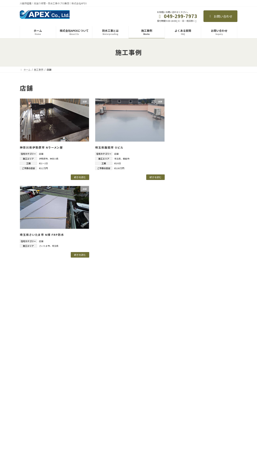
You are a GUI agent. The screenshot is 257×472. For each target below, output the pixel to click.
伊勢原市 (43, 158)
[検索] (227, 87)
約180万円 (119, 168)
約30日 (117, 163)
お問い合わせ (220, 16)
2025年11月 (187, 357)
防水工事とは (104, 423)
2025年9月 (186, 365)
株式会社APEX (37, 428)
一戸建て (185, 139)
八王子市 (188, 288)
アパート (185, 108)
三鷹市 (187, 272)
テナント (185, 115)
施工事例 (101, 430)
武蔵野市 (188, 296)
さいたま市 (44, 245)
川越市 (187, 224)
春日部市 (188, 240)
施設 (182, 163)
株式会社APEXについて (109, 416)
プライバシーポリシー (183, 416)
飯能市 (126, 158)
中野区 (187, 280)
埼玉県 (117, 158)
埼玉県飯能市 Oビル (109, 147)
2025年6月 (186, 380)
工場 (182, 147)
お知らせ (176, 410)
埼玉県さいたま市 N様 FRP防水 (42, 235)
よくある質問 (104, 437)
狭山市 (187, 248)
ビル (182, 123)
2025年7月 (186, 373)
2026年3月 (186, 341)
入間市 (187, 208)
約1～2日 (43, 163)
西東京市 (188, 304)
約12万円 (43, 168)
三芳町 (187, 200)
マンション (186, 131)
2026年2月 (186, 349)
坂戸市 (187, 216)
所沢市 (187, 232)
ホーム (100, 410)
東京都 (184, 264)
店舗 (41, 153)
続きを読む (80, 177)
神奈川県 (54, 158)
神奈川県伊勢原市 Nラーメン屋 (41, 147)
